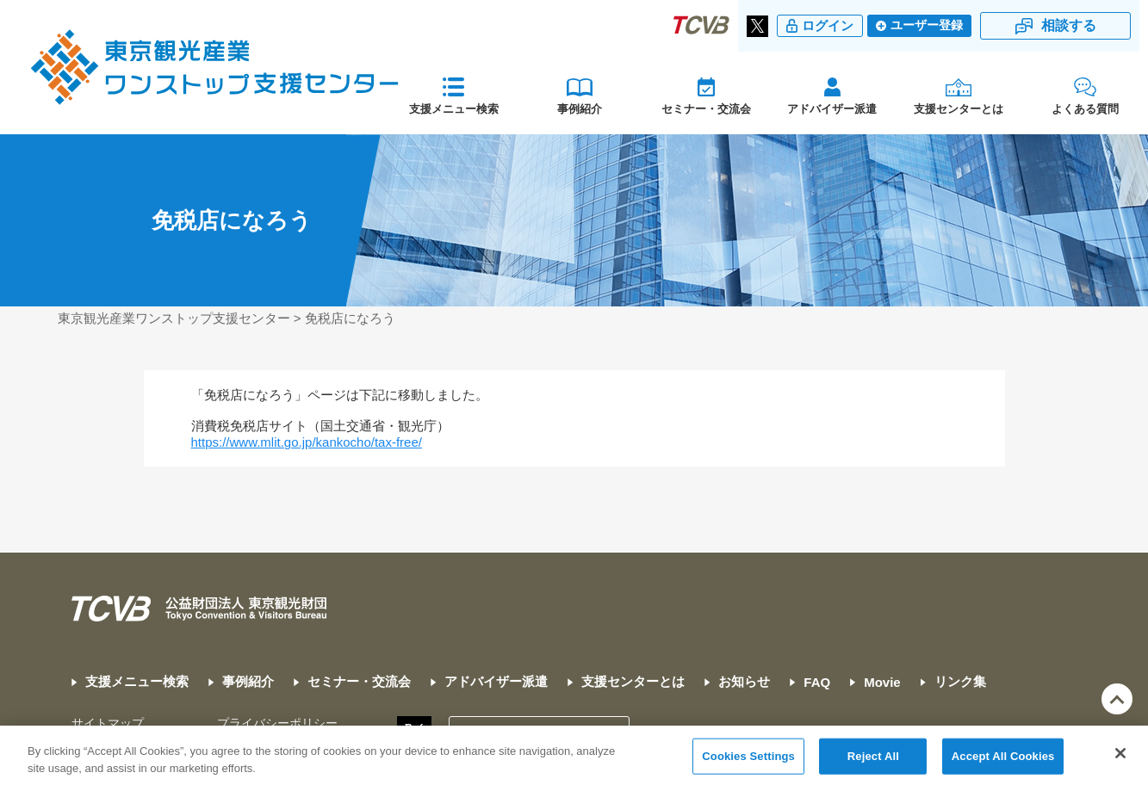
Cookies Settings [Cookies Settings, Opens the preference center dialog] (748, 762)
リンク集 (960, 681)
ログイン (827, 26)
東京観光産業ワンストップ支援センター (174, 318)
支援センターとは (958, 108)
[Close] (1120, 760)
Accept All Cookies (1003, 762)
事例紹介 (579, 108)
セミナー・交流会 (706, 108)
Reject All (873, 762)
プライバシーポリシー (277, 723)
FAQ (817, 682)
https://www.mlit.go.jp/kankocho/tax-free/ (306, 442)
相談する (1068, 25)
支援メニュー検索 (454, 108)
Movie (882, 682)
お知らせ (744, 681)
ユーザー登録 (926, 25)
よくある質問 (1085, 108)
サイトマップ (107, 723)
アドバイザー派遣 (832, 108)
